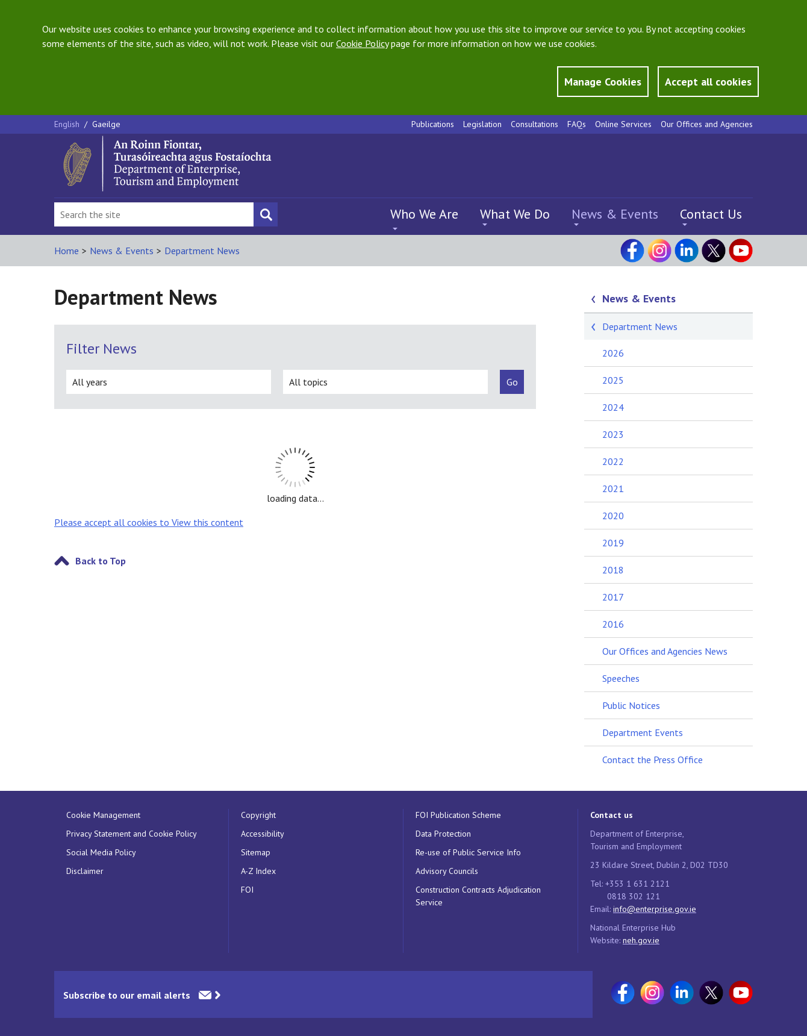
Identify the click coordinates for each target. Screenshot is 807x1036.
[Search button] (266, 214)
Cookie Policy (362, 43)
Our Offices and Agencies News (665, 651)
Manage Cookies (602, 82)
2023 (613, 434)
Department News (202, 251)
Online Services (623, 124)
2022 (613, 461)
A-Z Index (258, 871)
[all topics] (385, 382)
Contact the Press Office (652, 760)
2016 (613, 624)
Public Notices (631, 705)
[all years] (168, 382)
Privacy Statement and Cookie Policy (131, 833)
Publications (432, 124)
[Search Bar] (154, 214)
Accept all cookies (708, 82)
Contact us (611, 815)
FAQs (576, 124)
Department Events (642, 732)
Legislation (482, 124)
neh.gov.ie (641, 940)
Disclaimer (85, 871)
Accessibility (262, 833)
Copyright (258, 815)
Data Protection (443, 833)
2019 (613, 543)
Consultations (534, 124)
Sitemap (255, 852)
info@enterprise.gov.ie (654, 908)
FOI (247, 889)
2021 (613, 488)
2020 (613, 516)
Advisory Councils (447, 871)
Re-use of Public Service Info (468, 852)
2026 (613, 353)
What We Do (515, 213)
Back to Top (100, 561)
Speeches (621, 678)
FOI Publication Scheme (458, 815)
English (68, 124)
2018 (613, 570)
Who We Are (424, 213)
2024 (613, 407)
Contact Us (711, 213)
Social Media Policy (101, 852)
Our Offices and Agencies (707, 124)
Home (66, 251)
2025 (613, 380)
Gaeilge (106, 124)
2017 (613, 597)
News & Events (615, 213)
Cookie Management (103, 815)
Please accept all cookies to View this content (148, 522)
